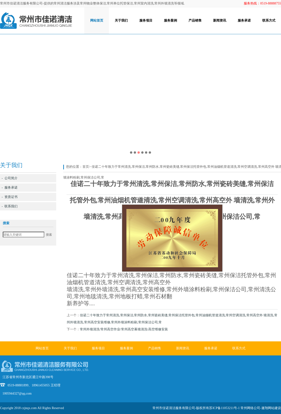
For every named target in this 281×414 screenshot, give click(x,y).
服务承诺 (244, 20)
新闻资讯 (219, 20)
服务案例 (170, 20)
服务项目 (145, 20)
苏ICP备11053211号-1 (224, 408)
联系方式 (268, 20)
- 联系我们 (10, 206)
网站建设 (274, 408)
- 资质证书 (10, 197)
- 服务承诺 (10, 187)
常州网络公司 (250, 408)
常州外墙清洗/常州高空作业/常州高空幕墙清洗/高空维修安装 (124, 329)
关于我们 (121, 20)
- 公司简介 (10, 178)
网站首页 (96, 20)
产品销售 (195, 20)
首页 (85, 166)
